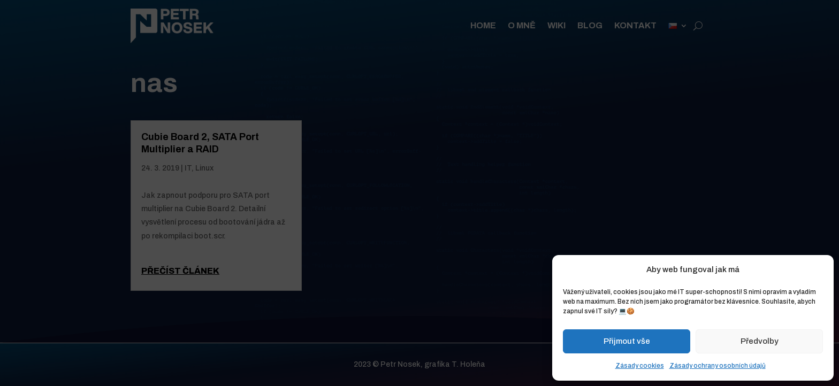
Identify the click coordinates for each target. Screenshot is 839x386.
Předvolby (760, 341)
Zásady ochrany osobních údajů (717, 365)
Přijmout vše (627, 341)
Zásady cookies (639, 365)
